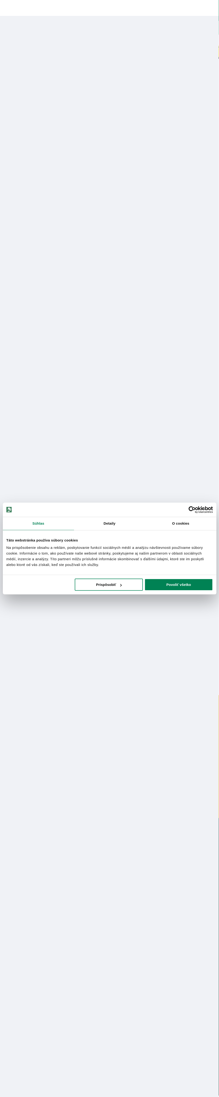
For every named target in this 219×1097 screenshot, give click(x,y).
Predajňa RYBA (13, 922)
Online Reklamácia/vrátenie (131, 981)
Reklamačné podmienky (20, 1036)
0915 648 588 (109, 836)
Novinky (21, 40)
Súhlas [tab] (38, 523)
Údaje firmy (10, 930)
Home (11, 68)
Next (215, 141)
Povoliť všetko (178, 585)
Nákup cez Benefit (124, 997)
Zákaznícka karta (122, 1012)
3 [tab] (119, 666)
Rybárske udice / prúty (36, 68)
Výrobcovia (10, 962)
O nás (6, 915)
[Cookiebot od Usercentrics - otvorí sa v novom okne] (192, 509)
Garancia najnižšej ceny (19, 997)
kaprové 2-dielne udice (75, 68)
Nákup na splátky (27, 414)
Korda (20, 88)
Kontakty (9, 981)
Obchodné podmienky (19, 938)
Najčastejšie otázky (124, 1005)
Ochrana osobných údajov (21, 1028)
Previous (3, 141)
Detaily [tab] (110, 523)
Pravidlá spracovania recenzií (24, 1020)
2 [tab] (109, 666)
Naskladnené (129, 40)
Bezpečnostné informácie (25, 427)
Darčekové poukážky (18, 1005)
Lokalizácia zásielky (17, 989)
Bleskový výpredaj (73, 40)
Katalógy (9, 954)
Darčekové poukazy (187, 40)
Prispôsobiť (109, 585)
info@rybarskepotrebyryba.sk (109, 849)
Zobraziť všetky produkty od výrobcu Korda (24, 468)
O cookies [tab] (180, 523)
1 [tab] (100, 666)
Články (7, 946)
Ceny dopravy (12, 1012)
